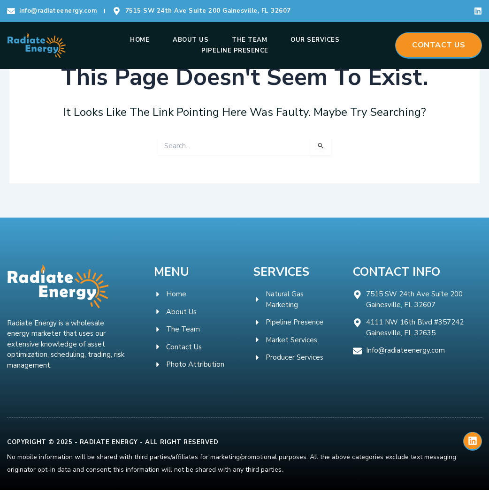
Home (139, 40)
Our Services (314, 40)
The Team (249, 40)
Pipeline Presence (234, 50)
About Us (190, 40)
